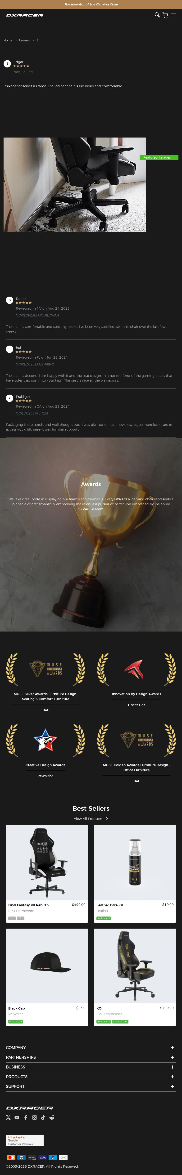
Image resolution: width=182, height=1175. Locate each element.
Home (8, 40)
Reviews (24, 40)
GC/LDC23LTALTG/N (32, 413)
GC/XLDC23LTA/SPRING (35, 364)
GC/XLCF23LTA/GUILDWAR (37, 315)
